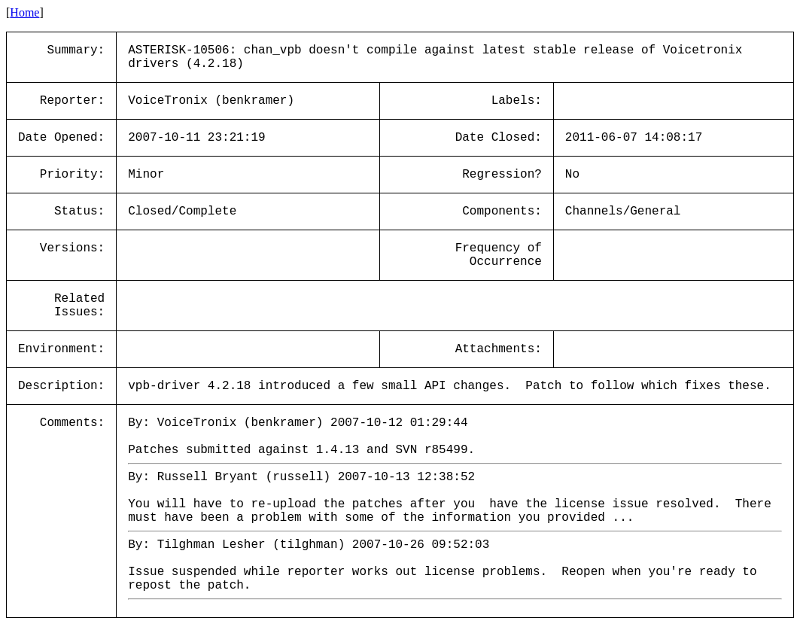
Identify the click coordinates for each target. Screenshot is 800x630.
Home (24, 12)
